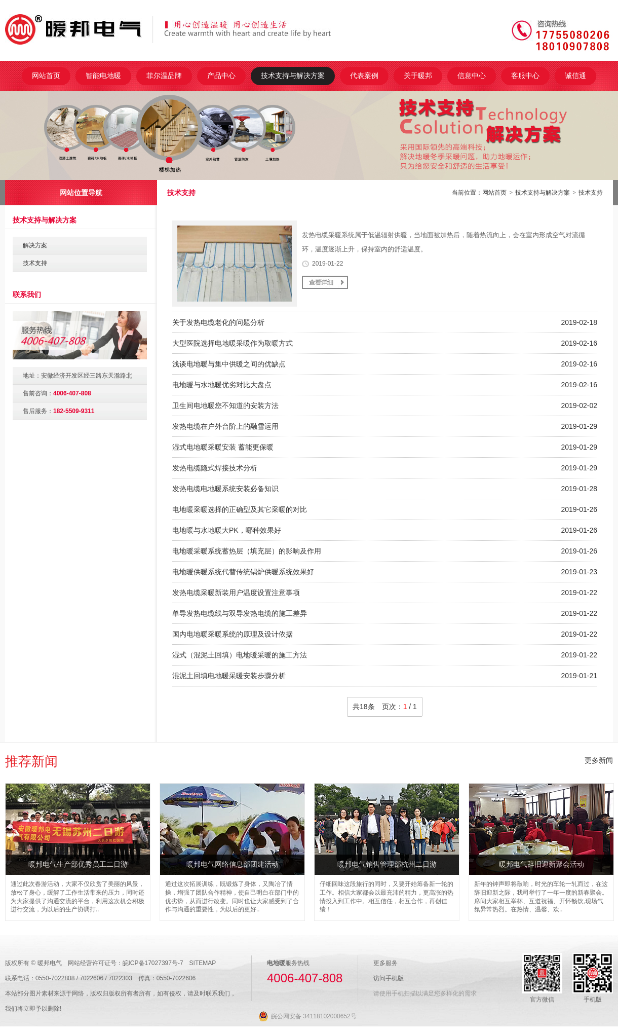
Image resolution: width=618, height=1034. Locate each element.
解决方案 (35, 245)
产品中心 (221, 75)
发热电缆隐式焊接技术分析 (214, 468)
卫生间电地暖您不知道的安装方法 (225, 405)
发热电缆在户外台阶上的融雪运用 (225, 426)
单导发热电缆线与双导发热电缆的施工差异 (239, 613)
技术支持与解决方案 (293, 75)
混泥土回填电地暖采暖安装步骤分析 (229, 676)
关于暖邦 (418, 75)
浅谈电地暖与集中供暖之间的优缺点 (229, 364)
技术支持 (590, 192)
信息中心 (471, 75)
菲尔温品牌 (164, 75)
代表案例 (364, 75)
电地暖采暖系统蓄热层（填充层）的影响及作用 (246, 551)
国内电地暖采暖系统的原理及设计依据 (232, 634)
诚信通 (575, 75)
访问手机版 (388, 978)
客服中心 (525, 75)
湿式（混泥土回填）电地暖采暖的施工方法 (239, 655)
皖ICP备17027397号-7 (153, 963)
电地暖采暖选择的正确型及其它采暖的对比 (239, 509)
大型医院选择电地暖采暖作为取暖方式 (232, 343)
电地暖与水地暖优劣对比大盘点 (222, 385)
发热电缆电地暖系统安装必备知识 (225, 489)
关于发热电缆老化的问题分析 (218, 322)
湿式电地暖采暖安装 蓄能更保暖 (223, 447)
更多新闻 (599, 760)
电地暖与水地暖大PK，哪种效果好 (226, 530)
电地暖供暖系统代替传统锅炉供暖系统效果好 (243, 572)
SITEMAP (202, 963)
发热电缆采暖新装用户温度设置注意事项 (236, 592)
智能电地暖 (103, 75)
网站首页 (46, 75)
